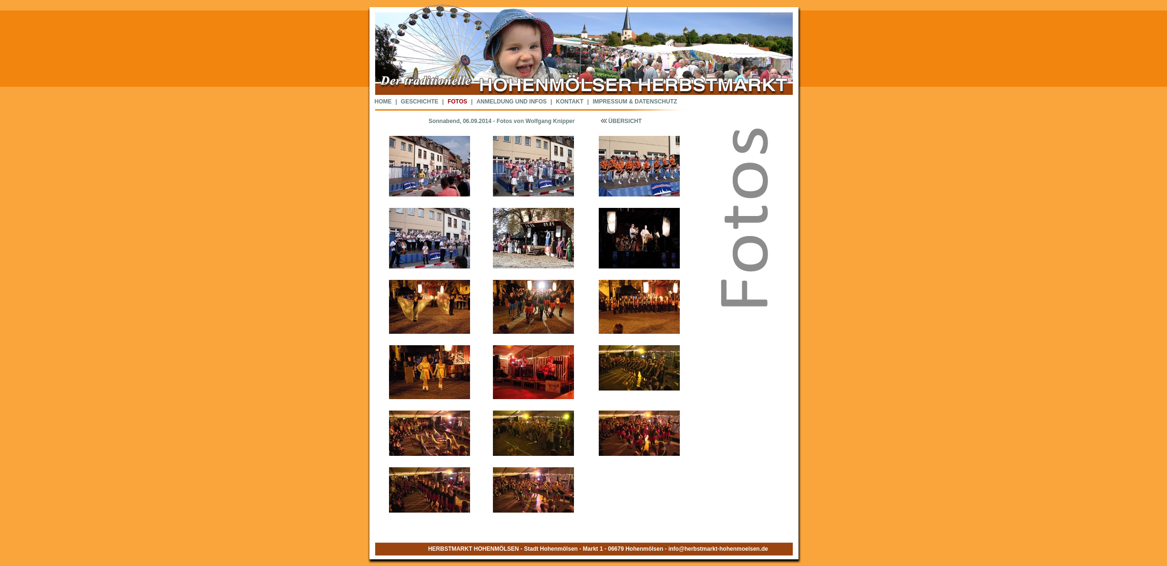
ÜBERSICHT (620, 121)
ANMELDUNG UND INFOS (511, 101)
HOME (383, 101)
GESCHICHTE (420, 101)
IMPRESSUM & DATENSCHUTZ (635, 101)
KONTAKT (570, 101)
